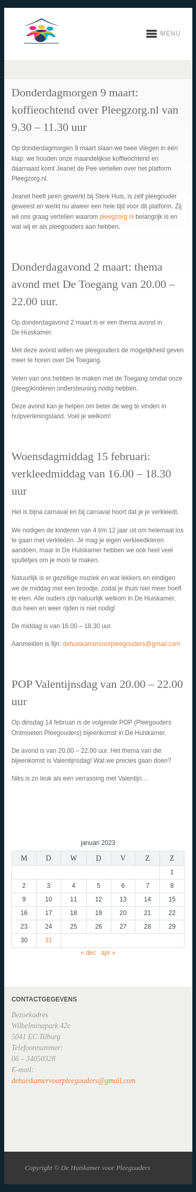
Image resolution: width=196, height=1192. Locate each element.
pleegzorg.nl (117, 216)
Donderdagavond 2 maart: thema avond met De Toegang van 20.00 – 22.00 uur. (93, 284)
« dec (88, 952)
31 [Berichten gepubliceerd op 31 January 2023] (48, 940)
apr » (108, 952)
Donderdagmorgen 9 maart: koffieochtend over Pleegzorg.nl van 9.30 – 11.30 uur (94, 109)
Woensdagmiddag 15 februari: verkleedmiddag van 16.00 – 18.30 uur (91, 473)
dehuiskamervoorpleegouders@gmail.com (121, 644)
